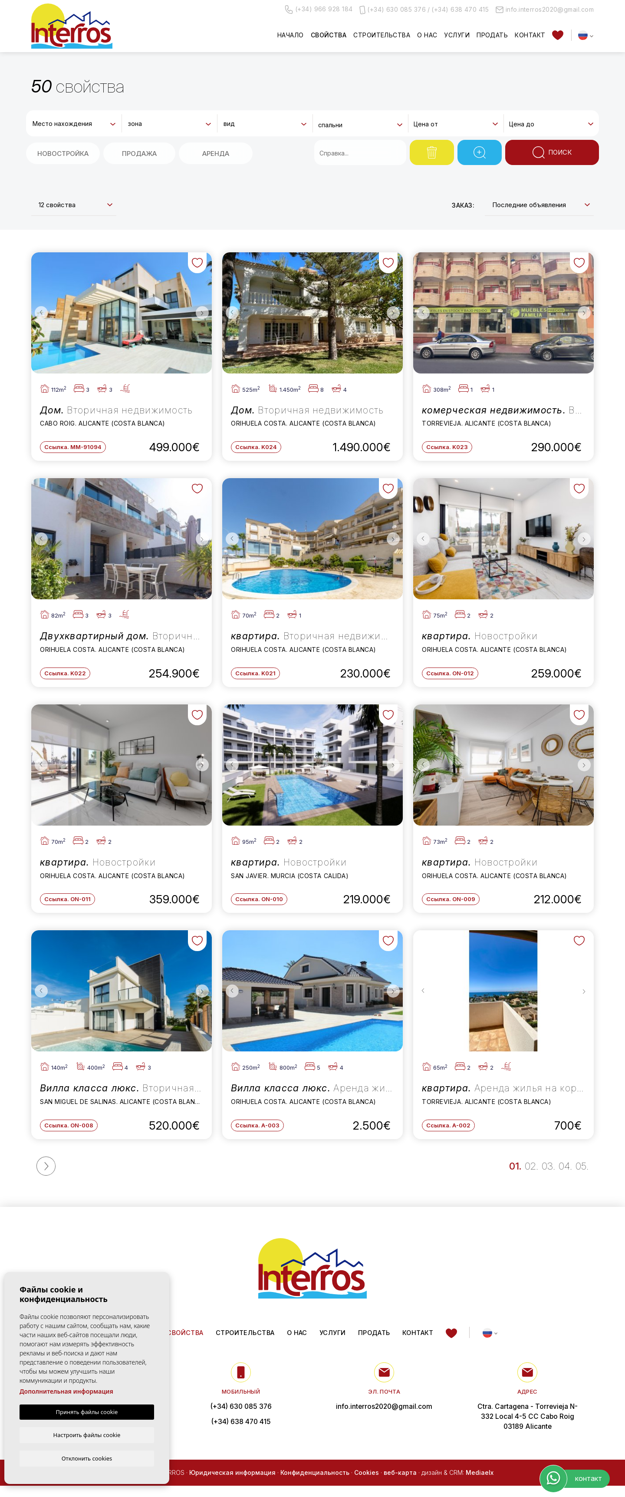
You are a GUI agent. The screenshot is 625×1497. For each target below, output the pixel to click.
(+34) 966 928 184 (319, 9)
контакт (530, 35)
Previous (40, 312)
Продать (492, 35)
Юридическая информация (232, 1483)
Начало (290, 35)
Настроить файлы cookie (87, 1434)
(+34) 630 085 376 (396, 9)
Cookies (366, 1483)
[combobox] (74, 123)
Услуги (457, 35)
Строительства (381, 35)
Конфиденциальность (314, 1483)
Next (203, 312)
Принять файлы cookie (87, 1411)
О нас (427, 35)
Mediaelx (479, 1483)
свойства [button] (329, 35)
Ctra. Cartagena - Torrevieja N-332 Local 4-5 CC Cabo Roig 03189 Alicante (528, 1427)
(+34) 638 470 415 (460, 9)
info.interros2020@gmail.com (545, 9)
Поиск (552, 152)
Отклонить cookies (87, 1458)
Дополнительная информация (66, 1390)
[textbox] (76, 124)
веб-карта (400, 1483)
